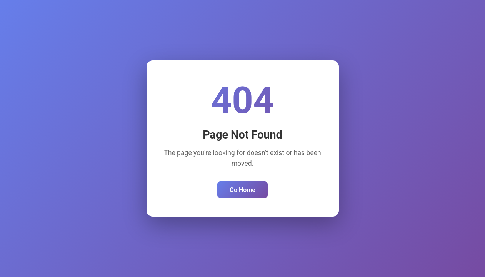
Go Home (242, 190)
